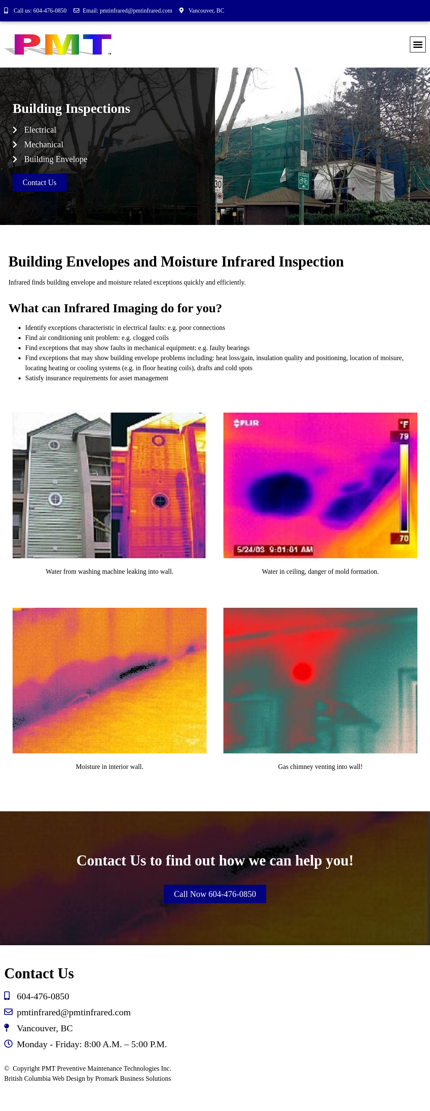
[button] (418, 44)
